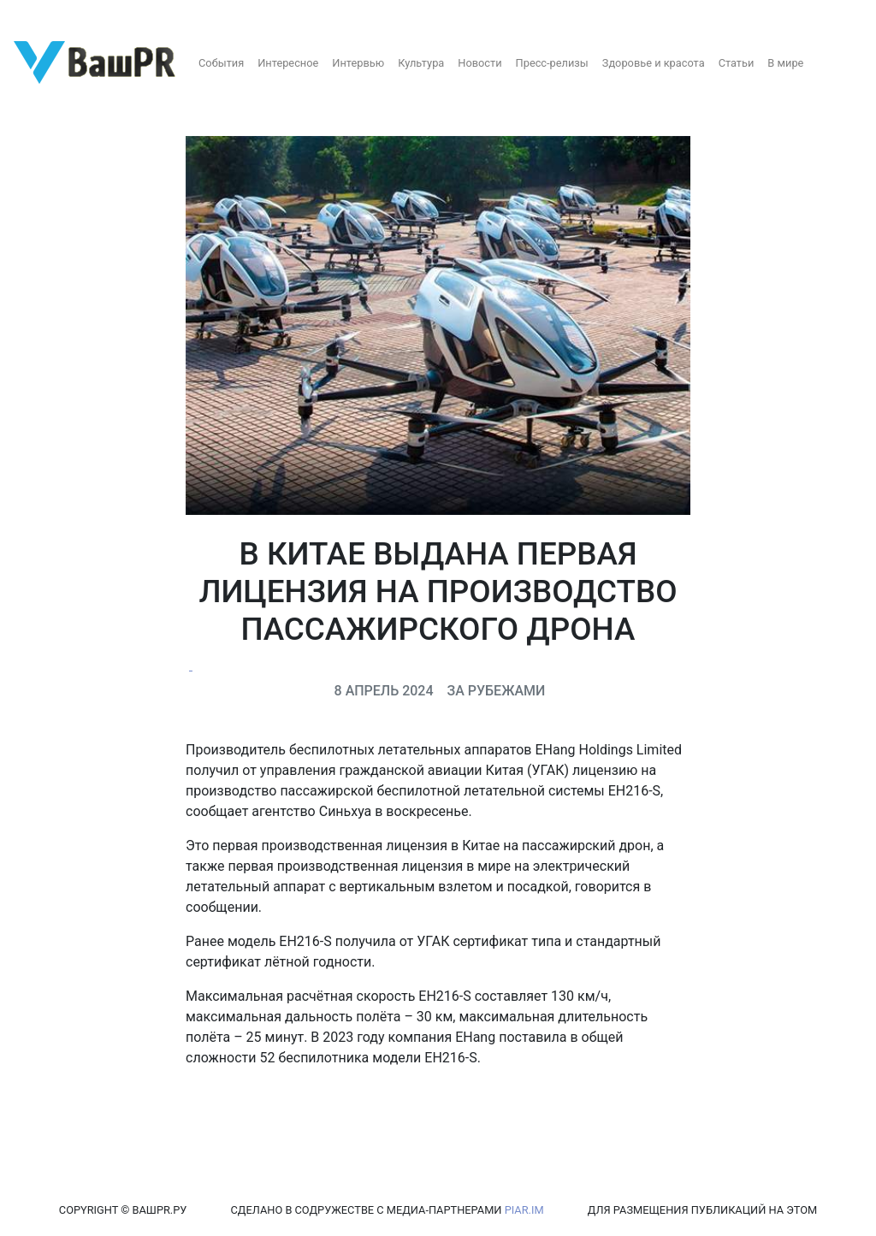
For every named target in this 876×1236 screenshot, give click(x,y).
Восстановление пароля (169, 15)
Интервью (358, 62)
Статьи (737, 62)
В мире (785, 62)
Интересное (287, 62)
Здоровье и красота (653, 62)
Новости (479, 62)
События (221, 62)
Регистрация (47, 15)
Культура (421, 62)
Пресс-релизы (552, 62)
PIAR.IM (524, 1209)
